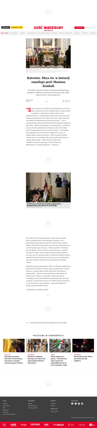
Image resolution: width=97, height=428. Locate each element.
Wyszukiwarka (94, 27)
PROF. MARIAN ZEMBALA (61, 322)
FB (64, 100)
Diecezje (76, 33)
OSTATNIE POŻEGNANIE (51, 322)
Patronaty (85, 33)
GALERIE (22, 33)
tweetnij (66, 100)
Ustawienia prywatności (33, 407)
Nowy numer (4, 33)
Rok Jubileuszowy (43, 33)
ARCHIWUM (54, 33)
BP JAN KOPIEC (42, 322)
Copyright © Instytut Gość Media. (77, 417)
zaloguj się (88, 27)
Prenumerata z (17, 27)
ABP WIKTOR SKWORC (34, 322)
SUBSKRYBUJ (79, 27)
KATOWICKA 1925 (32, 33)
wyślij (69, 100)
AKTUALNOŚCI (14, 33)
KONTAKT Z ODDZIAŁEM (65, 33)
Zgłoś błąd (6, 417)
